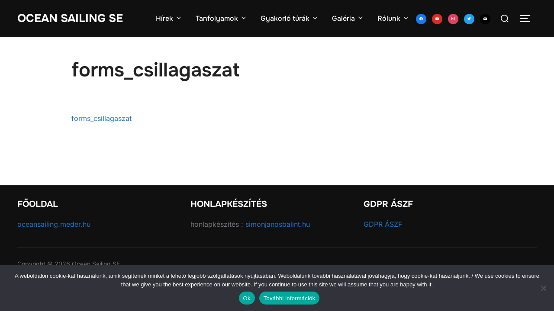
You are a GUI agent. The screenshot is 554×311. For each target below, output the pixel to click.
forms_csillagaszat (101, 118)
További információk (290, 298)
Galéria (348, 18)
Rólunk (393, 18)
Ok (247, 298)
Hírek (169, 18)
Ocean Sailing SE (70, 18)
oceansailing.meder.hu (53, 224)
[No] (543, 288)
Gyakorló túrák (290, 18)
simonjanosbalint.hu (277, 224)
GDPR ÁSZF (383, 224)
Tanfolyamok (222, 18)
